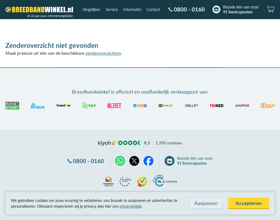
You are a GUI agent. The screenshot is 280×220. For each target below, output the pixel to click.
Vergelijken (91, 9)
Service (112, 9)
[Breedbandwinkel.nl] (39, 9)
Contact (153, 9)
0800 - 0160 (189, 9)
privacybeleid (130, 206)
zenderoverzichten (103, 53)
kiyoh (107, 143)
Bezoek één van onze (240, 10)
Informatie (132, 9)
